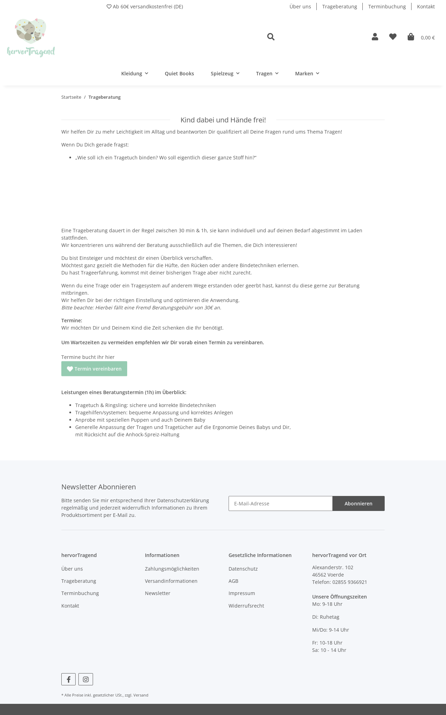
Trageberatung (339, 6)
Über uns (300, 6)
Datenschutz (243, 568)
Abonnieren (358, 503)
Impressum (242, 593)
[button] (314, 37)
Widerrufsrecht (246, 605)
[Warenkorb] (421, 37)
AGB (233, 581)
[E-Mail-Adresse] (281, 503)
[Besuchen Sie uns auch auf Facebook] (68, 679)
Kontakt (426, 6)
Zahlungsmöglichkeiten (172, 568)
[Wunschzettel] (393, 37)
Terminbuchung (387, 6)
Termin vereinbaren (94, 365)
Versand (140, 695)
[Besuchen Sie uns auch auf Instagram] (85, 679)
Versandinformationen (171, 581)
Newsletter (157, 593)
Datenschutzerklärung (183, 500)
